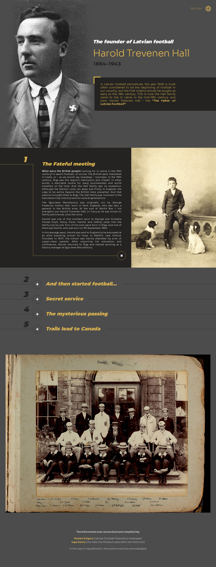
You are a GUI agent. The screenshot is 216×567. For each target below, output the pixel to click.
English (196, 8)
